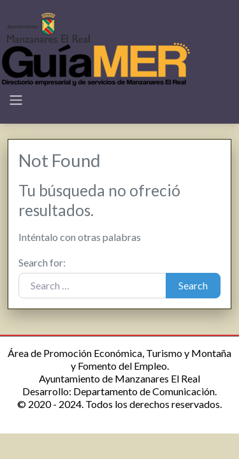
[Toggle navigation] (16, 100)
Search (193, 285)
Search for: (42, 262)
